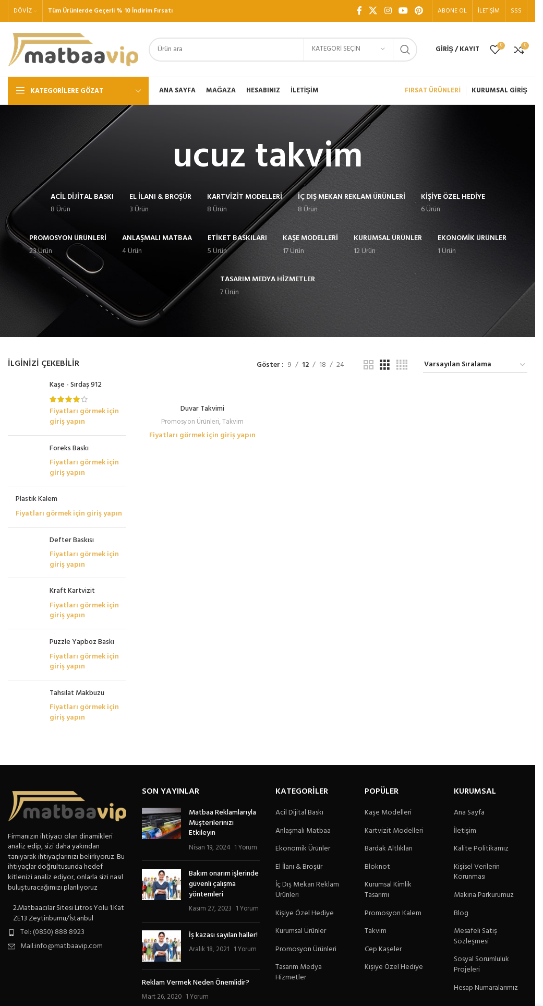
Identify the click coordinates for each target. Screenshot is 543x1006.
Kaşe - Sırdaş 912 (76, 385)
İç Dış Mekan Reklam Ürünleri (307, 890)
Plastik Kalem (36, 499)
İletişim (465, 831)
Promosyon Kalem (393, 913)
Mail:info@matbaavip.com (61, 946)
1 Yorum (245, 848)
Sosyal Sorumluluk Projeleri (481, 964)
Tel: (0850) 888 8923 (52, 932)
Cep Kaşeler (383, 949)
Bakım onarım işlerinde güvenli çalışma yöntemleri (224, 884)
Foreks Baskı (69, 449)
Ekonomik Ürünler (302, 849)
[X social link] (373, 11)
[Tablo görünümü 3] (385, 365)
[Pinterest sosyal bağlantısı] (419, 11)
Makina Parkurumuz (484, 895)
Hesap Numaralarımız (486, 988)
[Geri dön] (160, 157)
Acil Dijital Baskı (299, 813)
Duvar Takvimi (202, 409)
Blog (461, 913)
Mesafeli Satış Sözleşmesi (475, 936)
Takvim (233, 421)
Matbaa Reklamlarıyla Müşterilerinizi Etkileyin (222, 823)
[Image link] (67, 806)
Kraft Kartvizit (72, 591)
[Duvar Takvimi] (202, 394)
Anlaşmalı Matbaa (303, 831)
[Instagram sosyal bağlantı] (388, 11)
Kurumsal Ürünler (300, 931)
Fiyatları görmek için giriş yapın (84, 416)
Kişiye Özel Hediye (304, 913)
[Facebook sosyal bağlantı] (359, 11)
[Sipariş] (475, 365)
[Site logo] (73, 49)
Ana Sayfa (469, 813)
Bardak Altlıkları (389, 849)
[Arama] (283, 50)
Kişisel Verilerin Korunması (477, 872)
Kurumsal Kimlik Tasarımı (388, 890)
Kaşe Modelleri (388, 813)
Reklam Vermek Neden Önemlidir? (195, 983)
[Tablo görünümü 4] (401, 365)
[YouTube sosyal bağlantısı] (403, 11)
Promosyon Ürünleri (190, 421)
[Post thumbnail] (161, 830)
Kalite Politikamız (481, 849)
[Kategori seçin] (348, 50)
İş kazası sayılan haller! (223, 935)
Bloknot (377, 867)
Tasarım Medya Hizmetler (298, 972)
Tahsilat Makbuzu (77, 693)
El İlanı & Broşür (298, 867)
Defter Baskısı (72, 540)
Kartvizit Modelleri (394, 831)
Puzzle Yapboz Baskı (82, 642)
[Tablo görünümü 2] (368, 365)
